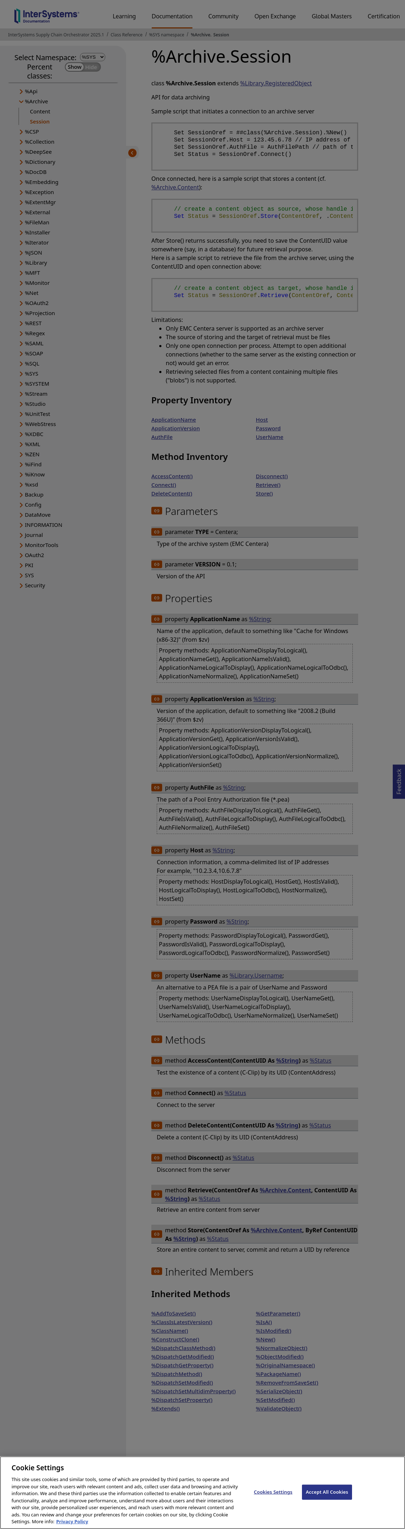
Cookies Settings (273, 1497)
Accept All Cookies (327, 1497)
